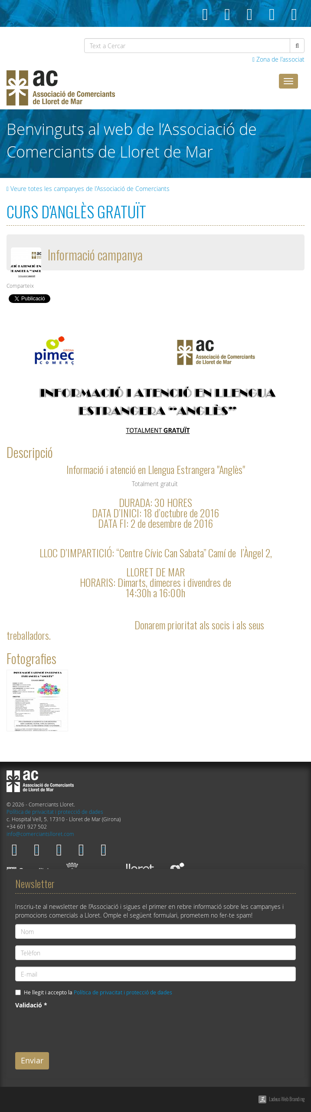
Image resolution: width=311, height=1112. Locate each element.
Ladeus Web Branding (286, 1099)
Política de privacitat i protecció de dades (55, 812)
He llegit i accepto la (98, 992)
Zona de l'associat (278, 59)
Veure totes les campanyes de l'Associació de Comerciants (88, 188)
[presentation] (81, 1029)
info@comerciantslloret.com (40, 834)
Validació (31, 1005)
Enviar (32, 1060)
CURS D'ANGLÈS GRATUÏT (76, 211)
